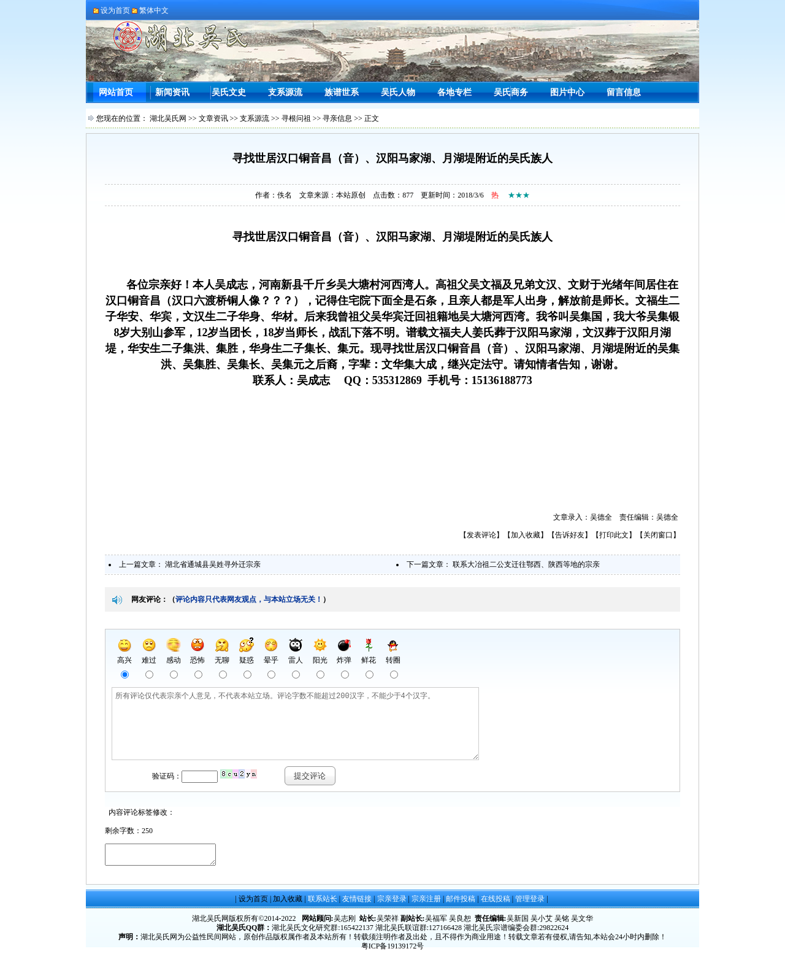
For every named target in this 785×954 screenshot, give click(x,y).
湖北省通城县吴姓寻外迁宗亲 (213, 564)
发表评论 (481, 535)
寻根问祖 (296, 118)
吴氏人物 (398, 92)
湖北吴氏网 (168, 118)
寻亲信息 (337, 118)
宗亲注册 (426, 902)
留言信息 (624, 92)
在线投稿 (495, 902)
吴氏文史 (229, 92)
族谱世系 (341, 92)
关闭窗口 (658, 535)
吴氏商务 (511, 92)
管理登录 (530, 902)
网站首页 (116, 92)
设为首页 (253, 902)
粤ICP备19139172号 (392, 949)
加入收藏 (525, 535)
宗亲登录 (392, 902)
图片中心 (567, 92)
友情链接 (357, 902)
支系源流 (285, 92)
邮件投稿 (460, 902)
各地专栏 (454, 92)
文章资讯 (213, 118)
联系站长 (322, 902)
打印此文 (614, 535)
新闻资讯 (172, 92)
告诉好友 (569, 535)
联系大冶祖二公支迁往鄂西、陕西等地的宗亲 (526, 564)
